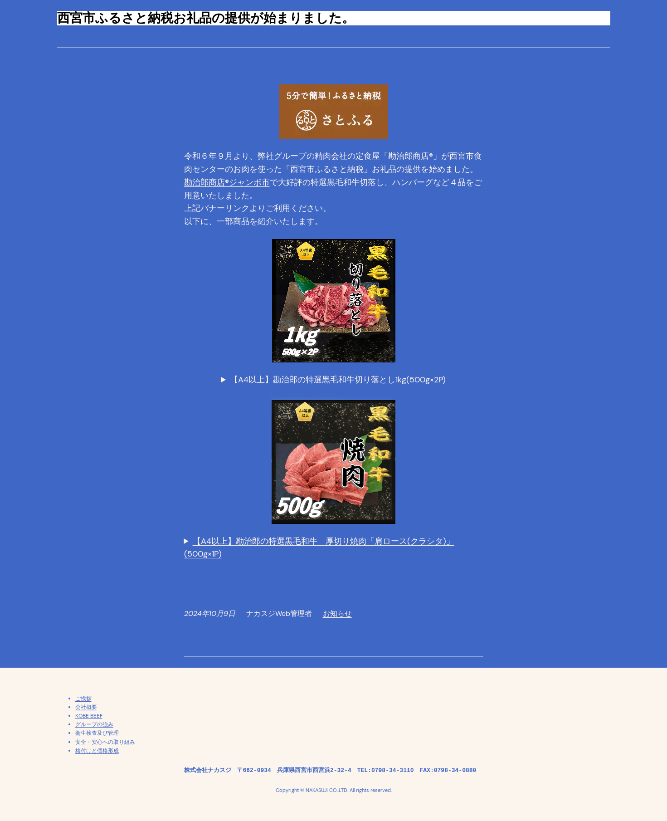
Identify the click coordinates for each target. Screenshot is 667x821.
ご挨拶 (83, 698)
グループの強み (94, 724)
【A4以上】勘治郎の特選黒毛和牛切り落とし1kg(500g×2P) (338, 379)
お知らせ (337, 613)
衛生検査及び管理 (97, 733)
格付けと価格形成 (97, 750)
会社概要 (86, 707)
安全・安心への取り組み (105, 742)
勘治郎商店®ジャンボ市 (227, 182)
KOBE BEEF (88, 715)
